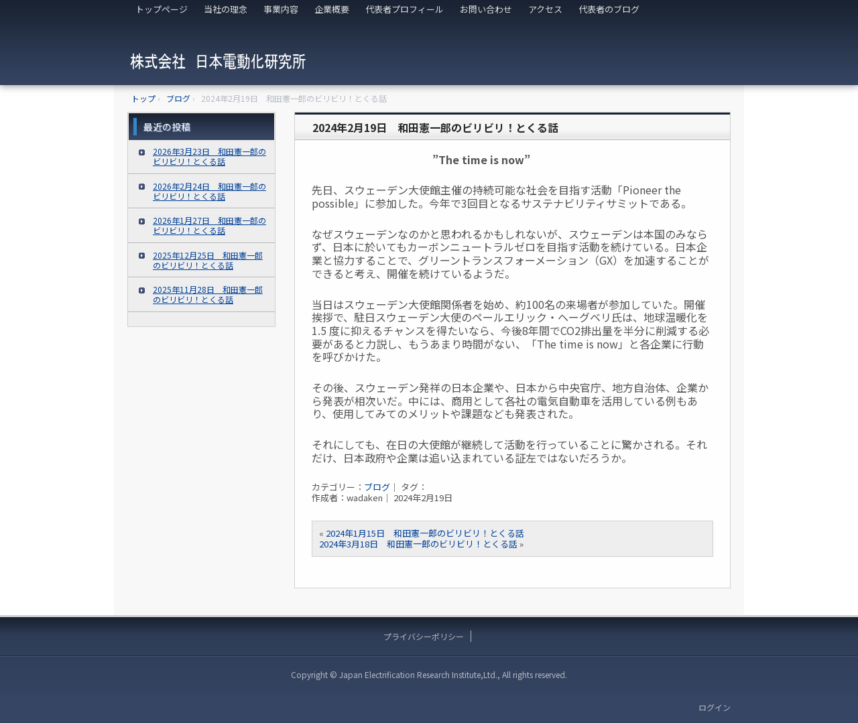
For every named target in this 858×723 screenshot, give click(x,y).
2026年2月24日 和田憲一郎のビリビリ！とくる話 (209, 191)
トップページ (161, 9)
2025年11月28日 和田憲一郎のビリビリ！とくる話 (208, 294)
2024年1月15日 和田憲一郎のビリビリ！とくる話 (425, 533)
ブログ (377, 486)
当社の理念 (225, 9)
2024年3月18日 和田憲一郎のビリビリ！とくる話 (418, 543)
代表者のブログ (608, 9)
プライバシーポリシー (423, 636)
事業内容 (280, 9)
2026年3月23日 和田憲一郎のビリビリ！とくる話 (209, 156)
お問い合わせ (486, 9)
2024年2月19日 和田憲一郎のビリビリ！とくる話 (435, 127)
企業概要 (331, 9)
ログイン (714, 707)
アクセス (545, 9)
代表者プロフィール (404, 9)
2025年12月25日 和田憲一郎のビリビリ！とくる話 (208, 260)
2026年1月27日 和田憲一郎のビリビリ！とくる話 (209, 225)
